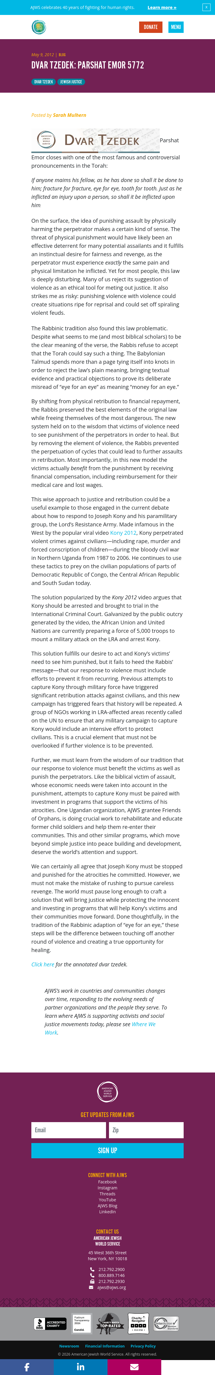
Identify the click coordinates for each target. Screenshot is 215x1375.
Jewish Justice (71, 82)
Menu (176, 27)
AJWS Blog (107, 1206)
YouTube (107, 1200)
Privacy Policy (143, 1346)
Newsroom (69, 1346)
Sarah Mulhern (69, 115)
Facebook (107, 1182)
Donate (151, 27)
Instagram (107, 1188)
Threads (108, 1194)
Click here (42, 964)
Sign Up (107, 1151)
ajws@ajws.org (111, 1287)
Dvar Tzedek (43, 82)
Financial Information (105, 1346)
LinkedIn (107, 1211)
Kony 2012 (123, 532)
